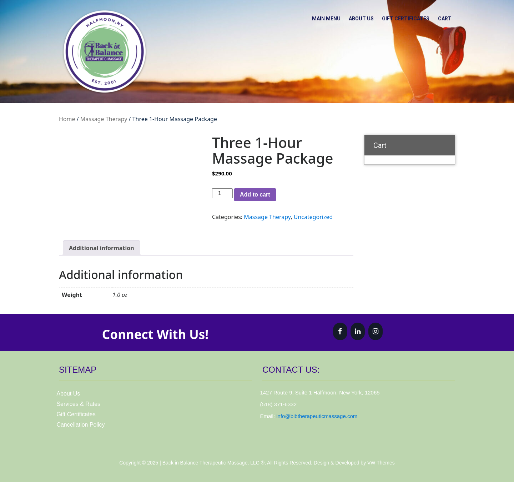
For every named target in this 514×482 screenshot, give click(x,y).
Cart (443, 17)
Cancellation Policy (80, 425)
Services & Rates (78, 404)
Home (67, 119)
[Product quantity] (222, 193)
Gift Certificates (400, 17)
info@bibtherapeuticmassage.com (316, 416)
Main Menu (314, 17)
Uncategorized (313, 217)
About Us (352, 17)
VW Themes (380, 463)
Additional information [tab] (101, 248)
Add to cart (255, 195)
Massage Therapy (103, 119)
